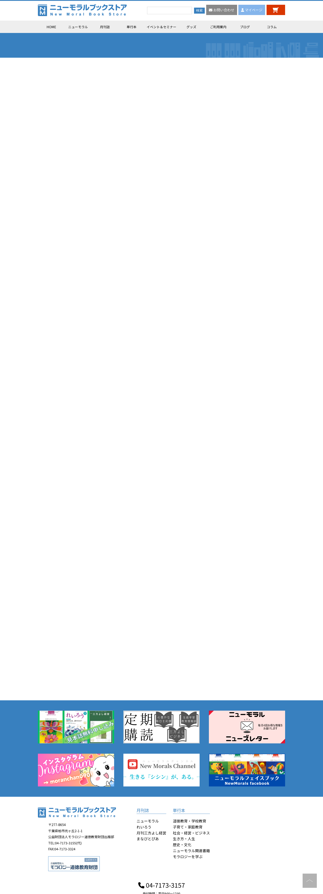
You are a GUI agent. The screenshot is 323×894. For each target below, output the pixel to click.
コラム (272, 26)
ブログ (245, 26)
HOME (51, 26)
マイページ (251, 9)
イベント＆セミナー (161, 26)
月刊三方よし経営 (151, 832)
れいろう (144, 827)
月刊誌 (105, 26)
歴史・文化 (182, 844)
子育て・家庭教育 (187, 827)
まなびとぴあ (148, 838)
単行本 (132, 26)
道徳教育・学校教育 (189, 821)
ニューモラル (78, 26)
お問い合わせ (221, 9)
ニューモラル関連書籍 (191, 850)
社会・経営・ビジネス (191, 832)
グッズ (191, 26)
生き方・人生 (184, 838)
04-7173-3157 (161, 884)
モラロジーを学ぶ (187, 856)
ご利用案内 (218, 26)
